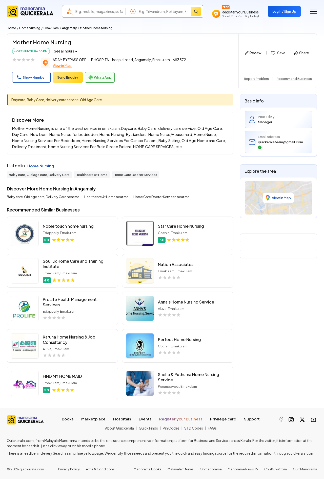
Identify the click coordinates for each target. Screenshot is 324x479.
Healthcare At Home (92, 175)
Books (68, 418)
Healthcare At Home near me (106, 197)
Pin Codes (171, 428)
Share (301, 52)
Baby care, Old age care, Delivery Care (39, 175)
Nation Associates (175, 264)
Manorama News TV (243, 469)
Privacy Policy (69, 469)
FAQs (212, 428)
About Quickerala (119, 428)
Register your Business (180, 418)
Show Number (31, 77)
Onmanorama (211, 469)
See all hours (64, 51)
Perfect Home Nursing (179, 339)
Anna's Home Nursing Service (186, 302)
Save (277, 53)
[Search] (196, 11)
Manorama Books (147, 469)
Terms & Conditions (99, 469)
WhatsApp (99, 77)
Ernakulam (51, 28)
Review (253, 52)
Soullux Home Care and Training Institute (73, 263)
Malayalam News (181, 469)
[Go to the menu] (313, 11)
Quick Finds (148, 428)
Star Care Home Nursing (181, 226)
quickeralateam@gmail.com (280, 144)
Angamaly (69, 28)
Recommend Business (294, 79)
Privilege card (223, 418)
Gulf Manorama (305, 469)
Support (252, 418)
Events (145, 418)
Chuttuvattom (275, 469)
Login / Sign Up (284, 11)
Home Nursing (29, 28)
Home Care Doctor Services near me (161, 197)
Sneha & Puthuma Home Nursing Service (188, 377)
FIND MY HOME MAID (62, 376)
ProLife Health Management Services (70, 302)
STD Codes (193, 428)
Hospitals (122, 418)
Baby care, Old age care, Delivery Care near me (43, 197)
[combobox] (99, 11)
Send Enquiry (67, 77)
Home (11, 28)
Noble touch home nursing (68, 226)
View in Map (62, 65)
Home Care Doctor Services (135, 175)
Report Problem (256, 79)
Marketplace (93, 418)
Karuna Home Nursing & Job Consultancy (69, 339)
